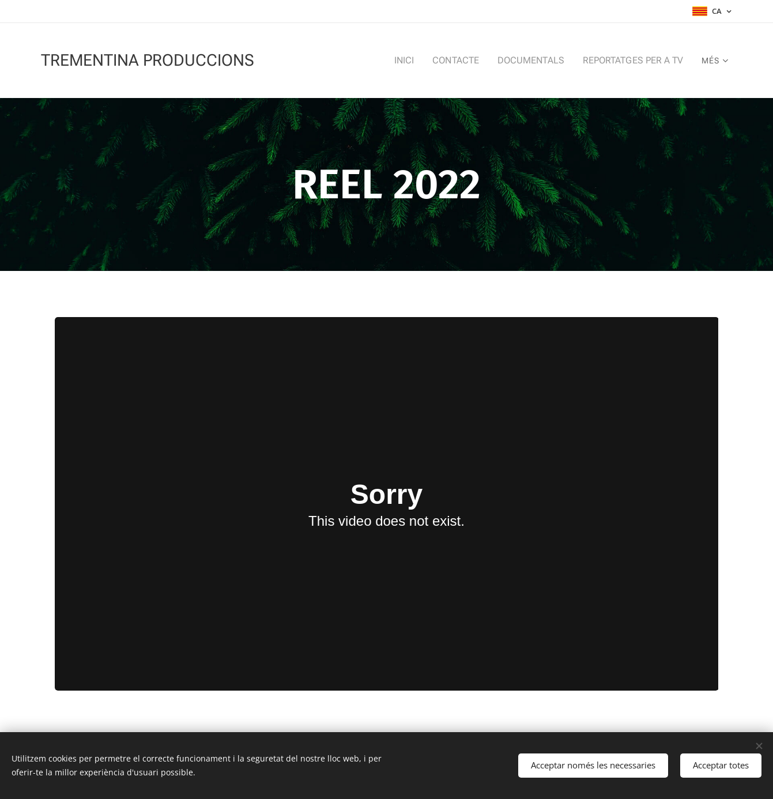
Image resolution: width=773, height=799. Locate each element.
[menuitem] (355, 60)
